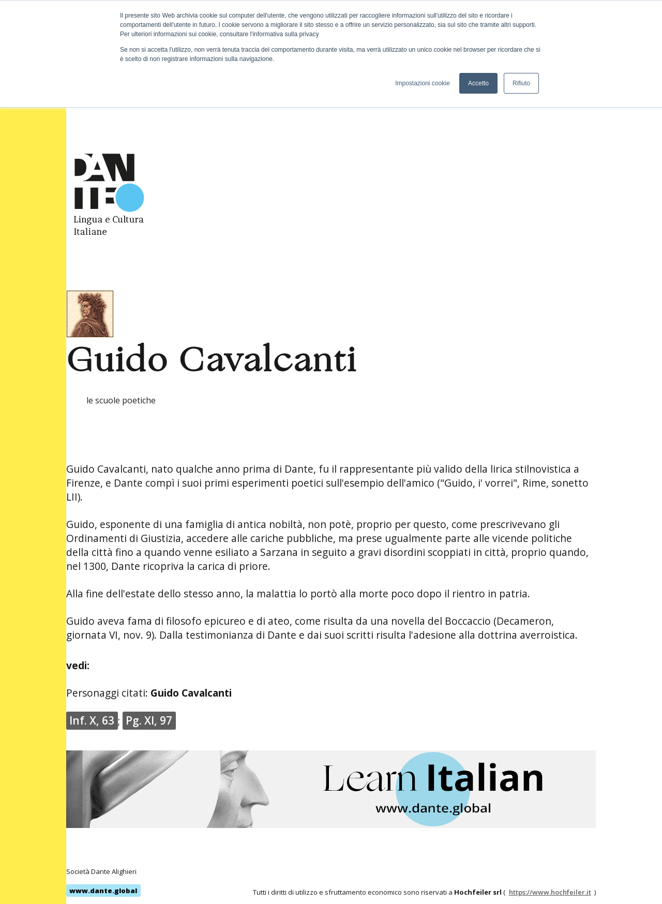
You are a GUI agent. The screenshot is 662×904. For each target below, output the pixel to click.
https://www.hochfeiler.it (550, 892)
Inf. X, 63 (91, 720)
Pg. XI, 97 (149, 720)
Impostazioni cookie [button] (422, 83)
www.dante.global (103, 890)
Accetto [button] (478, 83)
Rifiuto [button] (521, 83)
